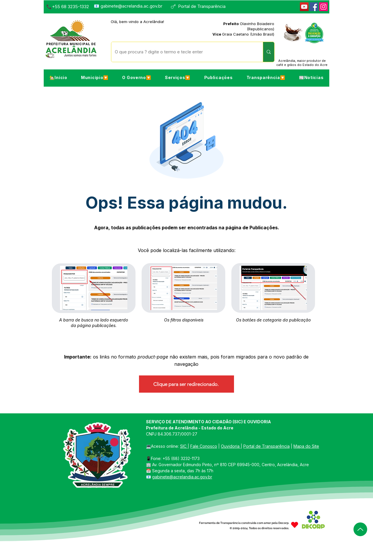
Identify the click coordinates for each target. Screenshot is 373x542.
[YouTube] (304, 6)
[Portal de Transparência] (201, 6)
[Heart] (294, 525)
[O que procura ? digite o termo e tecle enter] (183, 52)
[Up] (360, 529)
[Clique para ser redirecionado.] (186, 384)
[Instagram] (323, 6)
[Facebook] (313, 6)
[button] (94, 77)
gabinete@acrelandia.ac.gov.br (131, 6)
